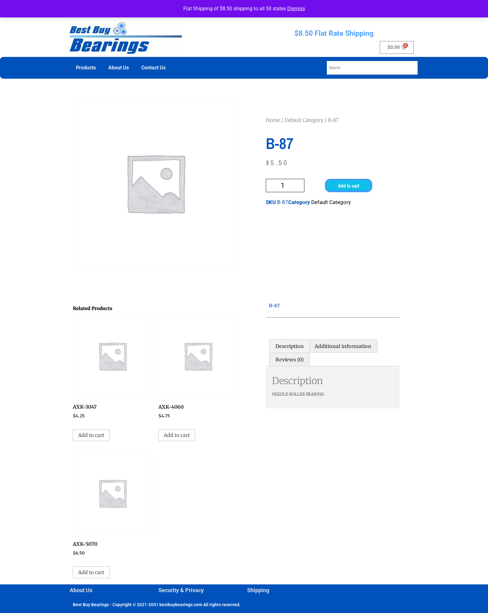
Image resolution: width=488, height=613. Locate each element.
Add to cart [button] (91, 435)
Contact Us (153, 68)
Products (86, 68)
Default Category (303, 120)
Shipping (258, 590)
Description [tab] (289, 346)
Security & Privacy (181, 590)
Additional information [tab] (343, 346)
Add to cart (348, 185)
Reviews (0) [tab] (289, 359)
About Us (118, 68)
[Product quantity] (285, 185)
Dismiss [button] (296, 9)
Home (273, 120)
